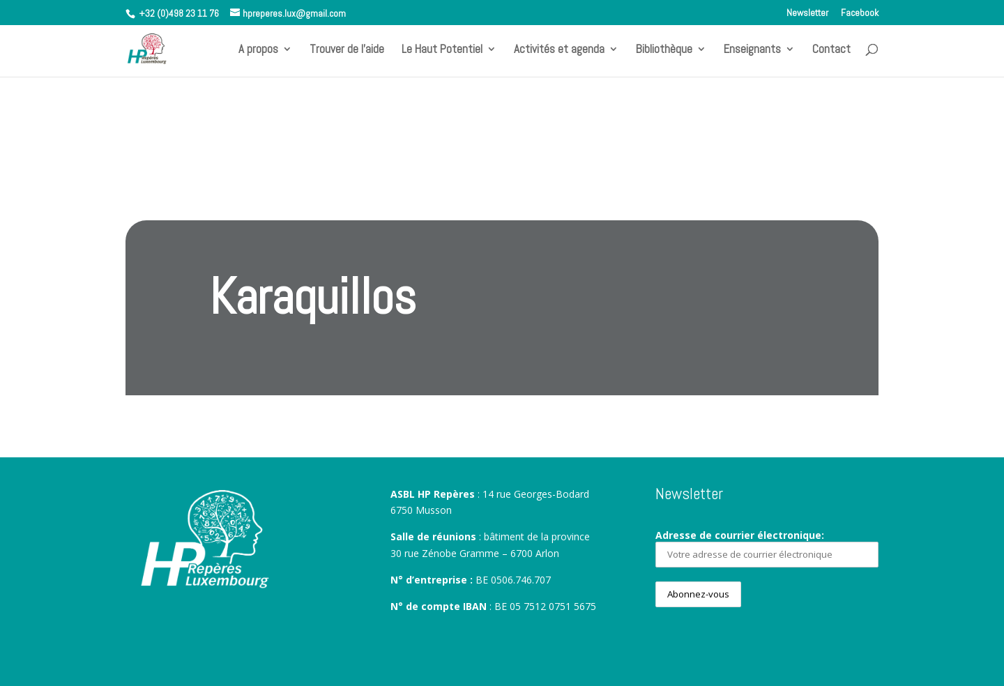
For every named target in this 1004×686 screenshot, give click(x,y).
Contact (831, 50)
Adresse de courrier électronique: (766, 547)
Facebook (859, 13)
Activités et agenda (559, 50)
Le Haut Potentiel (442, 50)
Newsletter (807, 13)
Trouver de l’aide (347, 50)
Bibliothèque (664, 50)
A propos (258, 50)
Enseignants (752, 50)
